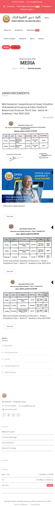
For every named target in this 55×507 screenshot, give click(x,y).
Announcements (10, 352)
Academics (19, 30)
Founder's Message (9, 437)
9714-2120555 (10, 406)
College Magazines (10, 366)
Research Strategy (9, 448)
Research (22, 38)
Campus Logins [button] (27, 9)
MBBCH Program (8, 432)
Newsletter (7, 346)
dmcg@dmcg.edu (34, 2)
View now (10, 216)
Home (46, 18)
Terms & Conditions (20, 504)
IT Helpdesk (45, 6)
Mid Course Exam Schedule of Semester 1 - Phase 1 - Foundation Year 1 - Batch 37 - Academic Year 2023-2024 (26, 317)
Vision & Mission (8, 443)
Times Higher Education (25, 6)
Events (6, 359)
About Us (7, 30)
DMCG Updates (9, 372)
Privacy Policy (35, 504)
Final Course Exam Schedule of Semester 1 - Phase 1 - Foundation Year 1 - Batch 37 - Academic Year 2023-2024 (26, 262)
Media (6, 47)
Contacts (11, 6)
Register (15, 47)
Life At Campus (9, 38)
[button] (4, 6)
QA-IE (32, 38)
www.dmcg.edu (11, 409)
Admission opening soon (14, 206)
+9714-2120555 (18, 2)
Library (41, 38)
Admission (33, 30)
